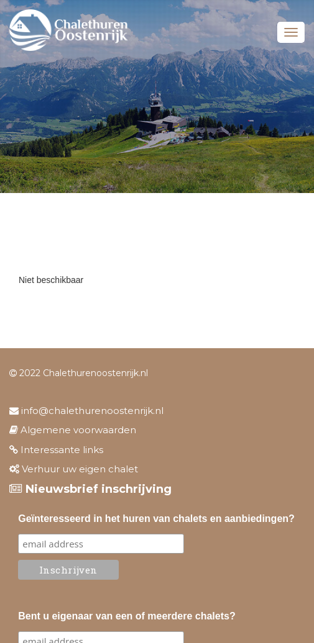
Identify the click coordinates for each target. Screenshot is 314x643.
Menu (291, 32)
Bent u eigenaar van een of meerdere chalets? (126, 616)
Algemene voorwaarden (72, 430)
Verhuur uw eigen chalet (73, 469)
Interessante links (56, 450)
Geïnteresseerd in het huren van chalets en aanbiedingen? (156, 518)
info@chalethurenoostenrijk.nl (86, 410)
